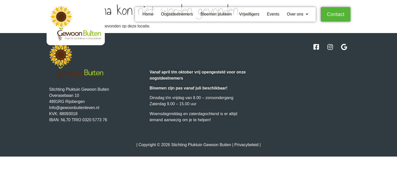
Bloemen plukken (216, 14)
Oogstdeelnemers (177, 14)
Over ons (297, 14)
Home (148, 14)
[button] (297, 14)
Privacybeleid (246, 145)
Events (273, 14)
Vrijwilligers (249, 14)
